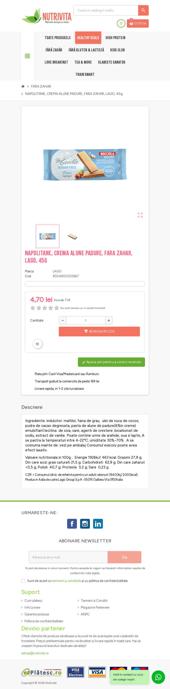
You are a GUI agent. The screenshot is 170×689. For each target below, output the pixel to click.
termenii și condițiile (66, 581)
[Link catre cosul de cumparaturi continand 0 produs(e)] (138, 23)
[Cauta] (110, 10)
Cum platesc (33, 600)
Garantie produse (36, 614)
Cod (28, 276)
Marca (29, 271)
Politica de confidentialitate (43, 621)
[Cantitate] (85, 320)
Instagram (85, 524)
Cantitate (36, 320)
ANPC (85, 614)
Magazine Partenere (95, 607)
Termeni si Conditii (94, 600)
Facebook (72, 524)
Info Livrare (32, 607)
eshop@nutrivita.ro (35, 653)
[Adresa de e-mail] (68, 557)
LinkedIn (98, 524)
